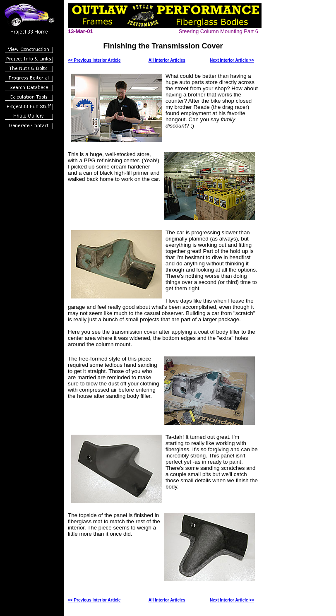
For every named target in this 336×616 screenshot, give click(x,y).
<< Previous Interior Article (94, 60)
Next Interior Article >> (232, 60)
